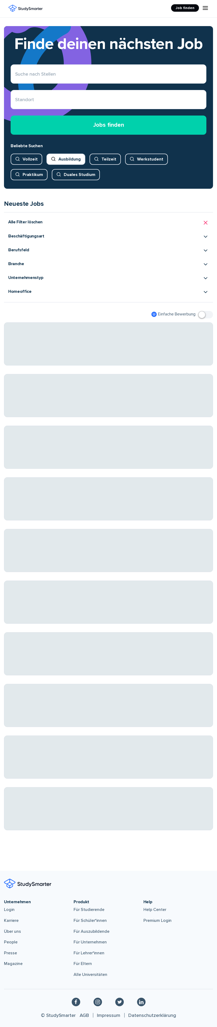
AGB (84, 1015)
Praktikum (33, 174)
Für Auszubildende (91, 931)
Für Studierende (89, 909)
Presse (10, 953)
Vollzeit (30, 159)
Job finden (185, 8)
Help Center (154, 909)
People (11, 942)
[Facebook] (76, 1001)
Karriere (11, 920)
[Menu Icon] (205, 8)
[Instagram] (97, 1001)
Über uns (12, 931)
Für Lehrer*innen (89, 953)
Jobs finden (108, 125)
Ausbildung (69, 159)
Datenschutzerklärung (152, 1015)
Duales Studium (79, 174)
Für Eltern (83, 963)
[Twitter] (119, 1001)
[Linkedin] (141, 1001)
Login (9, 909)
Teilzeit (108, 159)
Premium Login (157, 920)
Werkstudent (150, 159)
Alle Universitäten (90, 974)
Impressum (108, 1015)
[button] (108, 223)
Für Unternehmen (90, 942)
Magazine (13, 963)
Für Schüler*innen (90, 920)
